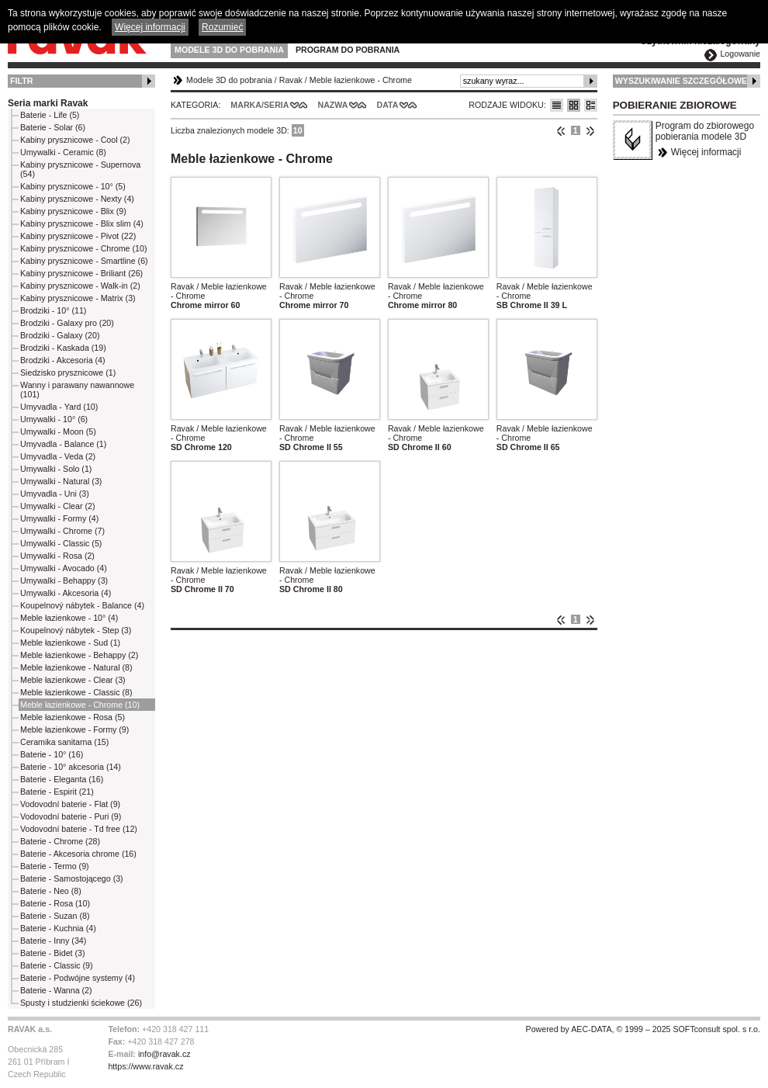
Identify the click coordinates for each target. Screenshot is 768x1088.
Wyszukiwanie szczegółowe (681, 80)
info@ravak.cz (164, 1054)
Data (388, 104)
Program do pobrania (348, 49)
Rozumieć (222, 27)
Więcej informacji (706, 152)
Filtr (21, 80)
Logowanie (740, 53)
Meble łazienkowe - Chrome (361, 80)
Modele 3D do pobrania (229, 49)
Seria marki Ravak (48, 103)
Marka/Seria (259, 104)
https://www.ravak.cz (145, 1066)
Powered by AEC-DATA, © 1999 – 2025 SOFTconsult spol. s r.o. (643, 1029)
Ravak (291, 80)
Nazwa (332, 104)
